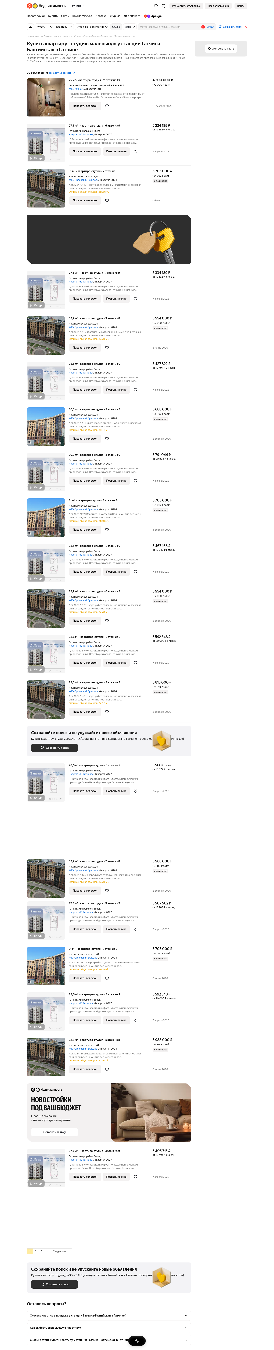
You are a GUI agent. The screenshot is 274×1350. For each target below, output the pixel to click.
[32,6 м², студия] (48, 701)
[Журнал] (115, 16)
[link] (241, 6)
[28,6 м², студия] (48, 656)
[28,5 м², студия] (48, 383)
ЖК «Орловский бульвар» (83, 180)
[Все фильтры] (30, 26)
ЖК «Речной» (76, 89)
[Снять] (65, 16)
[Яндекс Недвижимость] (49, 6)
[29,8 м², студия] (48, 474)
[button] (163, 6)
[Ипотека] (101, 16)
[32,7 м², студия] (48, 337)
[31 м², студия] (48, 190)
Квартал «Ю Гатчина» (81, 134)
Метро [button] (210, 27)
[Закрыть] (245, 26)
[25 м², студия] (48, 99)
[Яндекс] (29, 6)
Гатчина (73, 131)
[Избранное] (156, 6)
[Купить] (52, 16)
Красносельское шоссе (82, 176)
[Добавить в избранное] (107, 106)
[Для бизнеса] (132, 16)
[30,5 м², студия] (48, 428)
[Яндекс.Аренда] (151, 16)
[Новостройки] (36, 16)
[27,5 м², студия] (48, 145)
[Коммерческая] (82, 16)
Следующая (61, 1251)
